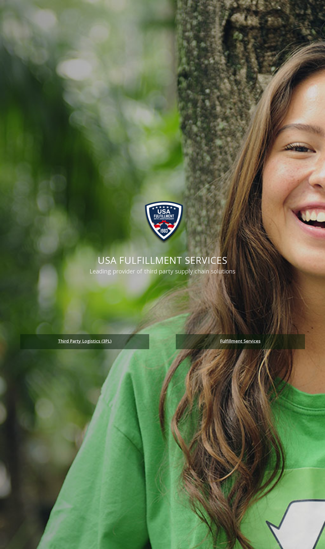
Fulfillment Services (240, 341)
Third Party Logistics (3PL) (85, 341)
